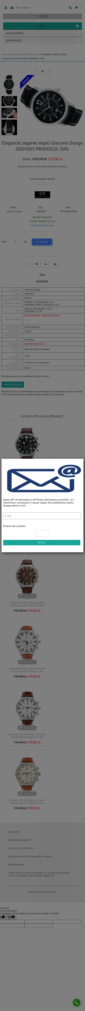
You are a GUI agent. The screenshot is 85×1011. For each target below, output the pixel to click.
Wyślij (41, 542)
